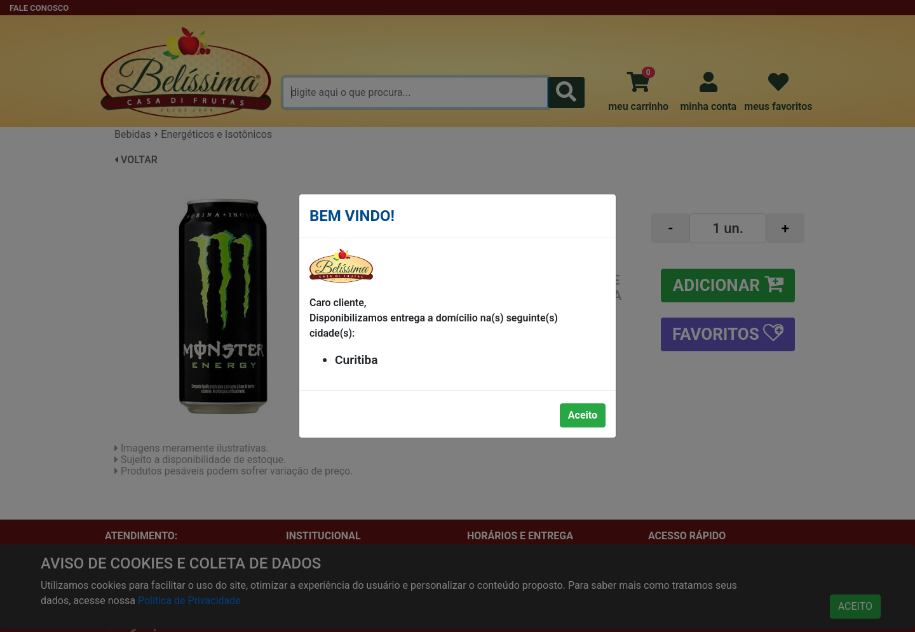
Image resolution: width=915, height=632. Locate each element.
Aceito (582, 415)
